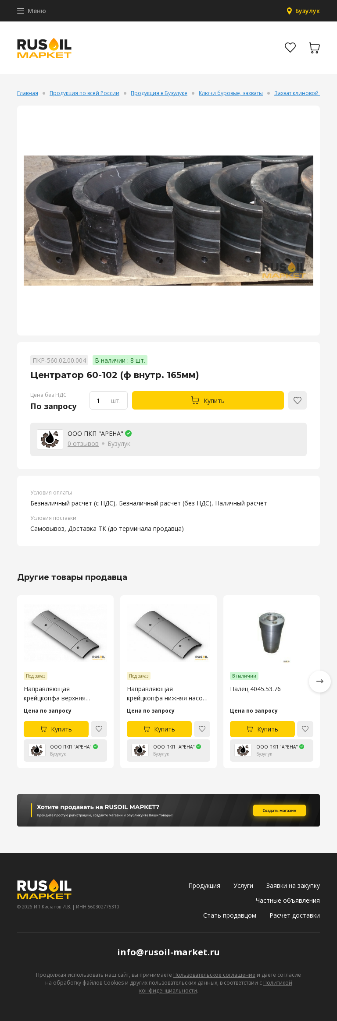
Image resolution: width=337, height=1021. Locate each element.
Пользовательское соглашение (214, 975)
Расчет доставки (294, 915)
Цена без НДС (48, 395)
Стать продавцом (229, 915)
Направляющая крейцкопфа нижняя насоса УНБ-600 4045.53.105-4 (168, 693)
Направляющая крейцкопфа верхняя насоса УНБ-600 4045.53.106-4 (55, 693)
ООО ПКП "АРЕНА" (95, 433)
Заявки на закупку (293, 885)
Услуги (243, 885)
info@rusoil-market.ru (168, 952)
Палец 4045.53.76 (255, 688)
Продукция (204, 885)
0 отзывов (83, 443)
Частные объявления (288, 900)
